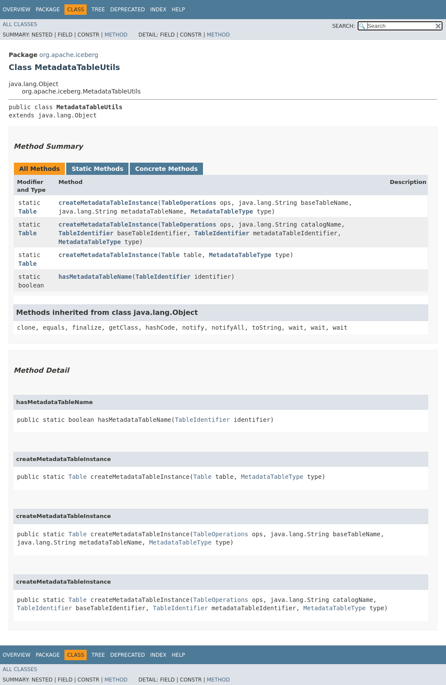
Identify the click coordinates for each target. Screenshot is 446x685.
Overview (16, 10)
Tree (98, 10)
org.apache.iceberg (68, 54)
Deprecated (127, 10)
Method (116, 35)
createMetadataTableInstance (108, 202)
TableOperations (188, 202)
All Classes (20, 24)
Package (48, 10)
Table (27, 211)
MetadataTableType (222, 211)
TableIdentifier (85, 233)
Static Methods (97, 168)
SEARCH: (343, 26)
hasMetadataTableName (95, 276)
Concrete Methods (166, 168)
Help (178, 10)
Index (158, 10)
